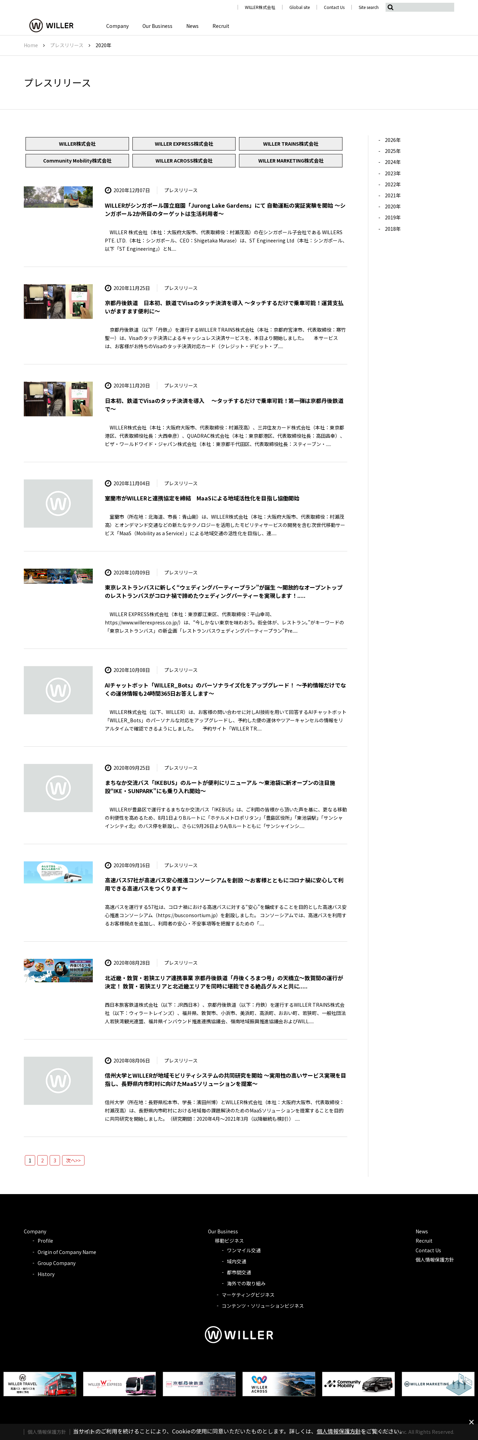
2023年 (393, 173)
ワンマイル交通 (244, 1250)
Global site (299, 7)
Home (31, 45)
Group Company (57, 1263)
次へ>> (73, 1160)
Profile (45, 1240)
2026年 (393, 139)
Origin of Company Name (67, 1252)
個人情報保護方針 (435, 1259)
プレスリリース (66, 45)
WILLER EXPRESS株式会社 (184, 143)
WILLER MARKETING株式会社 (290, 160)
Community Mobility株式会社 (77, 160)
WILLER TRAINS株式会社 (290, 143)
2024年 (393, 161)
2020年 (393, 206)
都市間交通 (239, 1272)
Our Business (157, 25)
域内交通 (236, 1261)
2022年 (393, 184)
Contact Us (334, 7)
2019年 (393, 217)
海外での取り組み (246, 1283)
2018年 (393, 228)
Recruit (220, 25)
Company (117, 25)
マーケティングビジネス (248, 1294)
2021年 (393, 195)
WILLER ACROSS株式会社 (184, 160)
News (192, 25)
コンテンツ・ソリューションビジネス (263, 1305)
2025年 (393, 150)
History (46, 1274)
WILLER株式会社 (260, 7)
